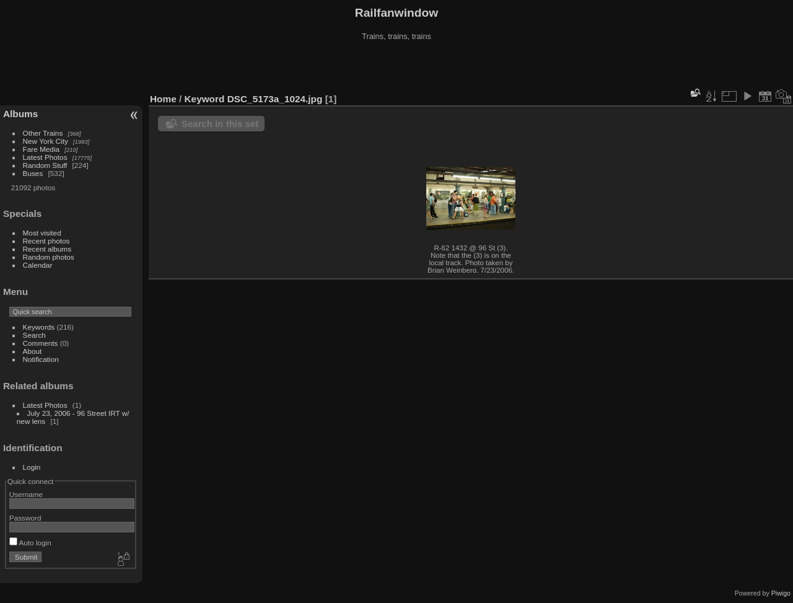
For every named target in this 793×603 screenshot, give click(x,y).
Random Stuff (45, 165)
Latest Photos (45, 157)
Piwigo (781, 593)
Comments (40, 343)
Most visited (42, 233)
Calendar (38, 265)
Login (32, 467)
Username (26, 494)
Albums (20, 113)
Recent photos (46, 241)
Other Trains (43, 133)
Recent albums (47, 249)
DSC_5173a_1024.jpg (275, 99)
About (32, 351)
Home (163, 99)
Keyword (205, 99)
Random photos (48, 257)
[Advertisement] (396, 67)
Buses (33, 173)
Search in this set (220, 123)
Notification (41, 359)
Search (34, 335)
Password (25, 518)
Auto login (30, 543)
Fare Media (41, 149)
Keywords (39, 327)
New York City (45, 141)
